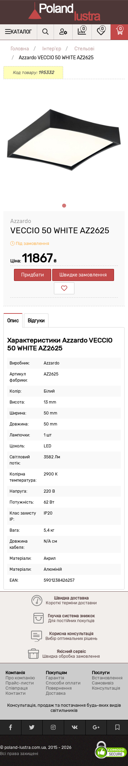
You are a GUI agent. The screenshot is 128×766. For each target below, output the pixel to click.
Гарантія (55, 677)
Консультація (106, 688)
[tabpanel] (64, 140)
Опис (13, 321)
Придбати (32, 275)
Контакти (15, 693)
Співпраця (16, 688)
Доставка (56, 693)
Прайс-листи (19, 682)
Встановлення (107, 677)
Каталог (21, 32)
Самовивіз (103, 682)
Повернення (59, 688)
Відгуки (36, 321)
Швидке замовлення (83, 275)
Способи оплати (63, 682)
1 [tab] (64, 205)
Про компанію (20, 677)
